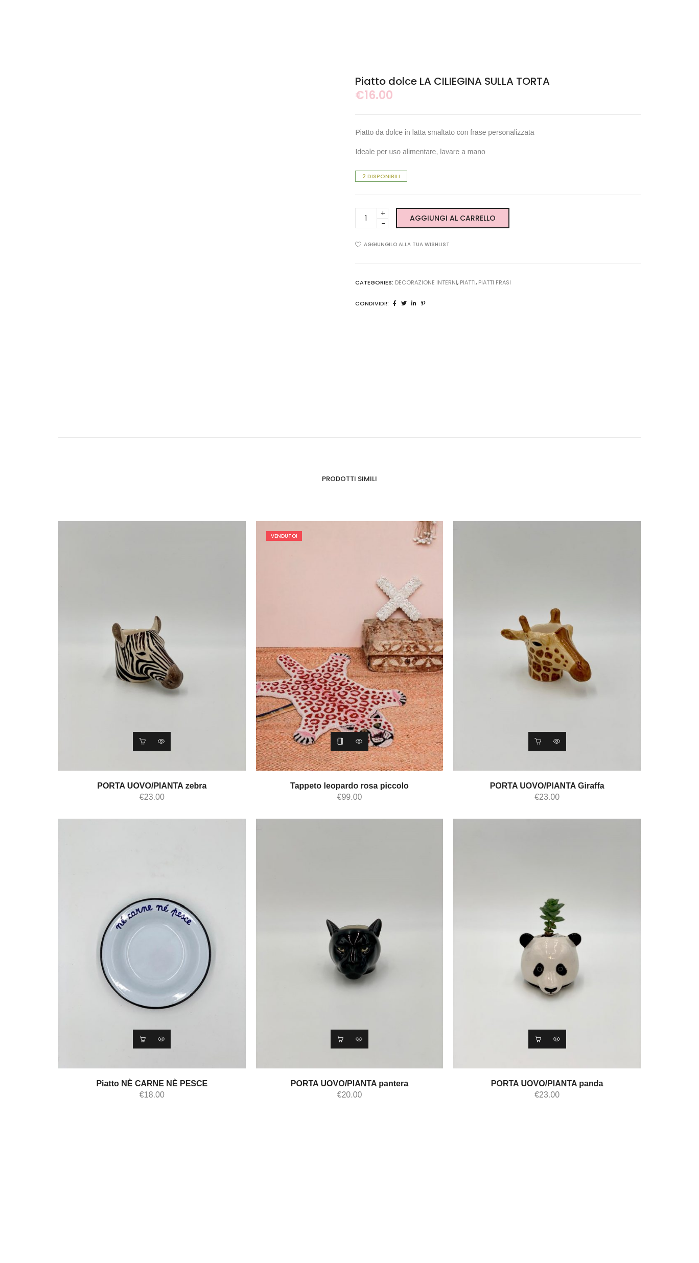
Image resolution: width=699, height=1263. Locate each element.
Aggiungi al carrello (453, 218)
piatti (468, 282)
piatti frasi (494, 282)
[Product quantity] (371, 218)
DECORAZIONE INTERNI (426, 282)
